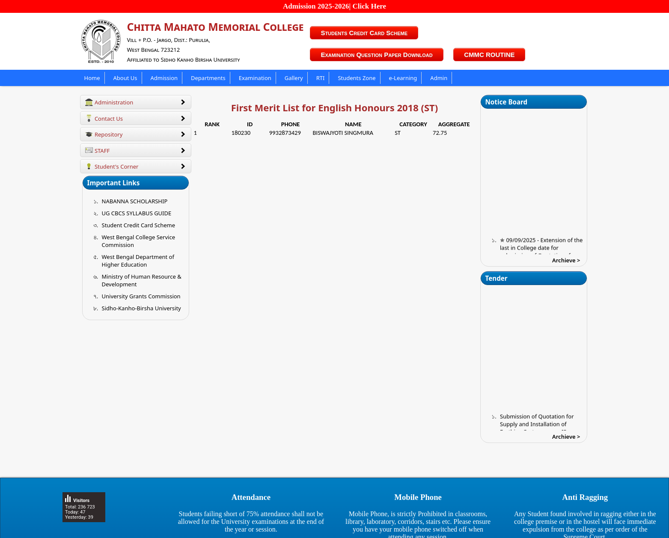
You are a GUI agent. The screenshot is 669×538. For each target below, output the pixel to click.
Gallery (294, 78)
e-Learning (403, 78)
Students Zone (356, 78)
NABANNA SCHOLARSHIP (135, 201)
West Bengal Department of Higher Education (138, 260)
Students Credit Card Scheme (364, 32)
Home (92, 78)
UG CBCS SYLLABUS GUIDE (137, 213)
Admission (164, 78)
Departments (208, 78)
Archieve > (566, 260)
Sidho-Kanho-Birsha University (141, 308)
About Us (125, 78)
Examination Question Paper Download (376, 54)
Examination (255, 78)
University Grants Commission (141, 296)
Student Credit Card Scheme (138, 225)
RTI (320, 78)
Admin (438, 78)
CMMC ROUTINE (489, 54)
